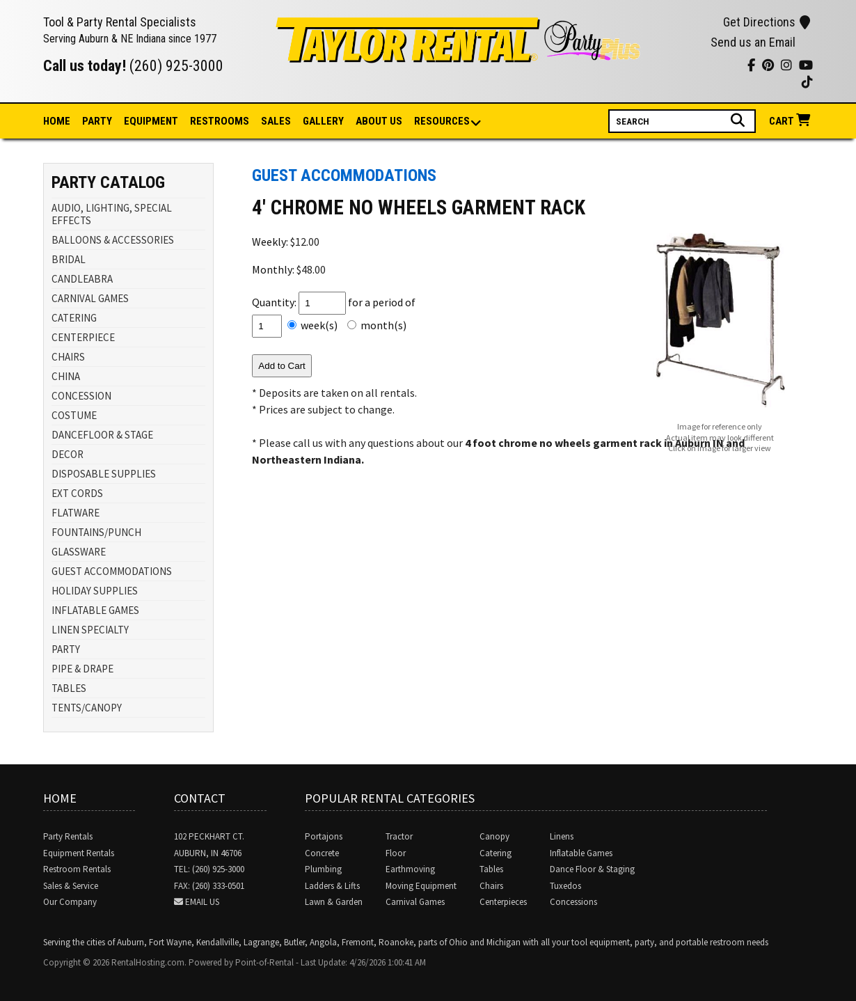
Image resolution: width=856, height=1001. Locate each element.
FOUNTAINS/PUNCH (96, 532)
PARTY (65, 649)
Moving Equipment (421, 886)
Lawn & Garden (334, 902)
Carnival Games (415, 902)
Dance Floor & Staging (592, 869)
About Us (379, 121)
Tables (491, 869)
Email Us (202, 902)
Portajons (323, 836)
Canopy (494, 836)
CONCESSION (81, 395)
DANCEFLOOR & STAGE (102, 434)
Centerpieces (503, 902)
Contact (199, 798)
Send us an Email (753, 42)
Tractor (399, 836)
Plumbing (323, 869)
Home (56, 121)
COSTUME (74, 415)
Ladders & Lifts (332, 886)
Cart (791, 120)
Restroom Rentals (77, 869)
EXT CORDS (77, 493)
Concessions (573, 902)
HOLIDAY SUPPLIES (94, 590)
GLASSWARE (78, 551)
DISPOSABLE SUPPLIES (103, 473)
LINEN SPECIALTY (90, 629)
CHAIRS (68, 356)
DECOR (67, 454)
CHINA (65, 376)
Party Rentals (68, 836)
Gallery (323, 121)
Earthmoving (410, 869)
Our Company (70, 902)
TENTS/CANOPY (86, 707)
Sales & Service (70, 886)
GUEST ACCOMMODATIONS (111, 571)
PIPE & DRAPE (82, 668)
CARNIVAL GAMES (90, 298)
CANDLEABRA (82, 278)
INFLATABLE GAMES (95, 610)
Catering (495, 853)
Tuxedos (565, 886)
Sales (276, 121)
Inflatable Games (581, 853)
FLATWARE (75, 512)
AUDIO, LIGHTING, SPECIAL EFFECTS (111, 214)
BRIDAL (68, 259)
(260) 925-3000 (176, 65)
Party (97, 121)
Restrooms (219, 121)
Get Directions (766, 22)
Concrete (322, 853)
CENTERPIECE (83, 337)
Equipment (151, 121)
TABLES (68, 688)
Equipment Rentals (78, 853)
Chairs (491, 886)
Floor (396, 853)
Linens (561, 836)
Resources (442, 122)
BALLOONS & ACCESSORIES (112, 239)
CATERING (74, 317)
